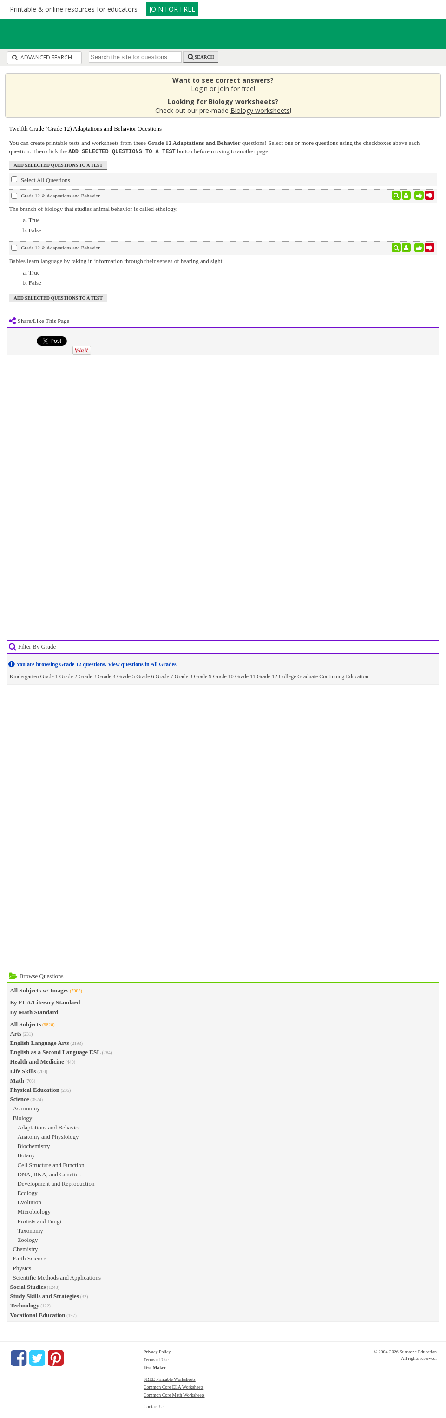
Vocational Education (37, 1314)
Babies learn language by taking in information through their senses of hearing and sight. (116, 260)
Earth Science (29, 1257)
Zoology (27, 1239)
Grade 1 (49, 676)
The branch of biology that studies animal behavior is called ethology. (93, 208)
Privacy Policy (157, 1351)
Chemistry (25, 1248)
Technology (24, 1304)
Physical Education (34, 1089)
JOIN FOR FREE (172, 9)
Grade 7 (164, 676)
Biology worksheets (260, 110)
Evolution (29, 1201)
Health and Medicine (37, 1060)
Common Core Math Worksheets (174, 1394)
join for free (236, 88)
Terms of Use (156, 1359)
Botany (26, 1154)
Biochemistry (33, 1145)
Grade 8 (183, 676)
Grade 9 (202, 676)
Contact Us (154, 1406)
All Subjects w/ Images (39, 989)
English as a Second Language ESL (55, 1051)
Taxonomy (30, 1230)
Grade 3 (87, 676)
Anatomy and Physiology (48, 1136)
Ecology (27, 1192)
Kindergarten (24, 676)
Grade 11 (245, 676)
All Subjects (25, 1023)
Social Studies (28, 1286)
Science (19, 1098)
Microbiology (34, 1211)
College (287, 676)
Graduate (307, 676)
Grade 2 (68, 676)
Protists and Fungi (39, 1220)
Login (199, 88)
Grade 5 (126, 676)
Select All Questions (40, 179)
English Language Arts (39, 1042)
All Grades (164, 664)
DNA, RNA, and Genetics (48, 1173)
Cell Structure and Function (50, 1164)
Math (17, 1080)
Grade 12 (267, 676)
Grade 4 (106, 676)
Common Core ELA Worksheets (173, 1386)
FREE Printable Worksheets (170, 1378)
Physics (22, 1267)
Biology (22, 1117)
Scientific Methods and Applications (57, 1277)
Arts (15, 1033)
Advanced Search (42, 57)
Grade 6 (145, 676)
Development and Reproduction (55, 1183)
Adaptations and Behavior (48, 1126)
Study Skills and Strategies (44, 1295)
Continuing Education (343, 676)
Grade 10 (223, 676)
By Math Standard (34, 1011)
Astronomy (26, 1107)
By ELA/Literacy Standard (45, 1001)
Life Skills (23, 1070)
